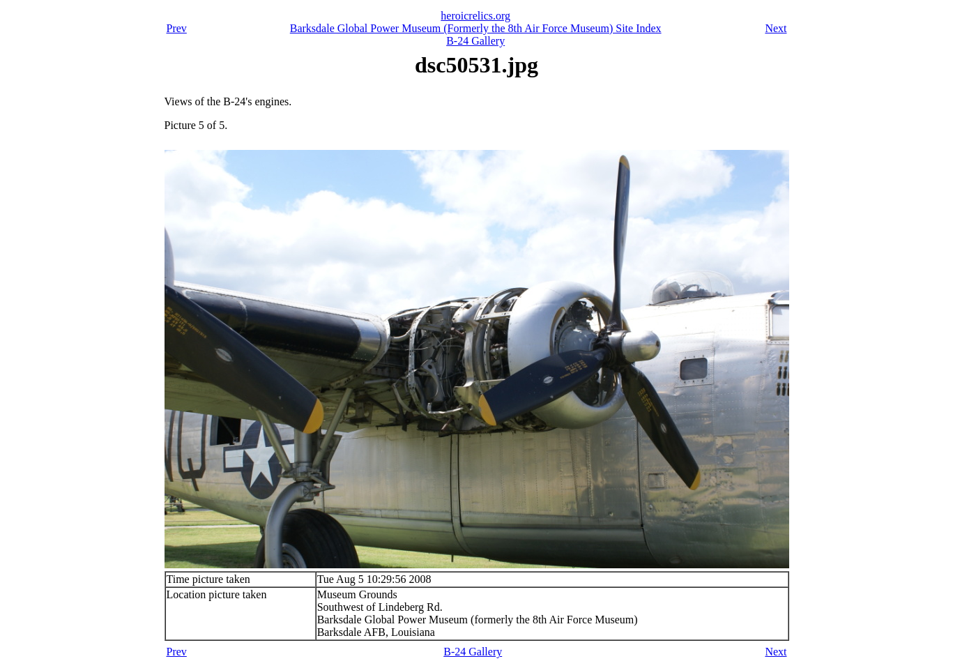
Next (775, 28)
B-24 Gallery (475, 41)
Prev (177, 28)
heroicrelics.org (475, 16)
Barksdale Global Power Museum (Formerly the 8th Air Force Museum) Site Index (476, 28)
